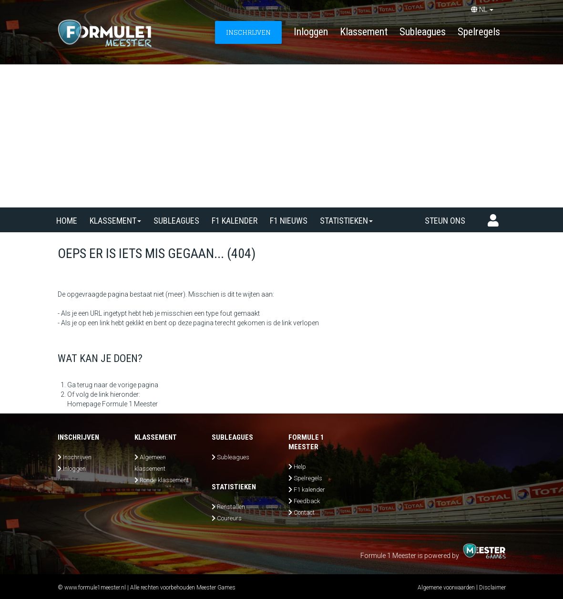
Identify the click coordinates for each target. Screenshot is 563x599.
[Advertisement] (281, 136)
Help (300, 466)
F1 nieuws (288, 221)
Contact (304, 512)
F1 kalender (234, 221)
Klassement (364, 32)
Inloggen (311, 32)
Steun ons (445, 221)
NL (482, 9)
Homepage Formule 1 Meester (112, 404)
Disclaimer (492, 587)
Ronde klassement (164, 480)
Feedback (307, 501)
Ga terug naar (87, 385)
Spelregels (479, 32)
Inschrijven (77, 457)
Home (66, 221)
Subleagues (422, 32)
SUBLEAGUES (176, 221)
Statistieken (346, 221)
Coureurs (229, 518)
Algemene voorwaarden (446, 587)
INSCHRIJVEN (248, 32)
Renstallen (231, 506)
